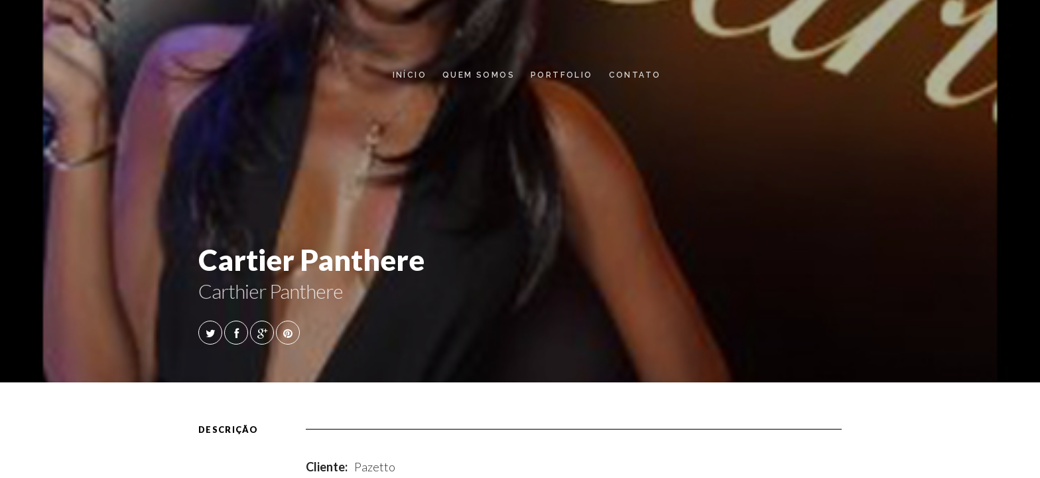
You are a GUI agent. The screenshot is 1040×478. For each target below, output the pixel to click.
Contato (635, 75)
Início (409, 75)
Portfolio (562, 75)
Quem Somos (478, 75)
